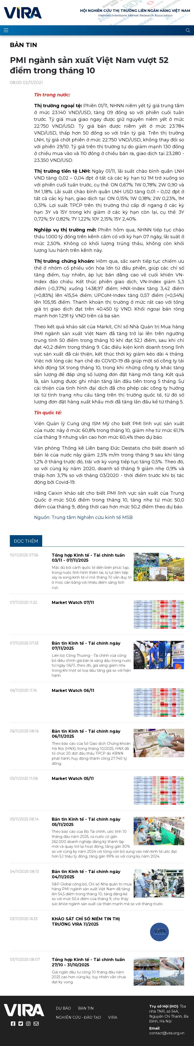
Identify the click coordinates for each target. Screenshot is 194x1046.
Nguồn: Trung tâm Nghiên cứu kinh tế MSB (83, 517)
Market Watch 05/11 (73, 778)
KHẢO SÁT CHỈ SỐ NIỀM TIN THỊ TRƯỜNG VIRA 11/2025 (86, 922)
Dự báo (63, 1008)
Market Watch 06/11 (73, 690)
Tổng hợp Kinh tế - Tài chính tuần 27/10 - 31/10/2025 (88, 962)
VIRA (23, 13)
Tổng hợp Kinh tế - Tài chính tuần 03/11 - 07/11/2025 (88, 558)
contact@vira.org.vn (166, 1033)
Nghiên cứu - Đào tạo (78, 1017)
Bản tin (23, 45)
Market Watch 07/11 (73, 602)
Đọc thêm (26, 541)
